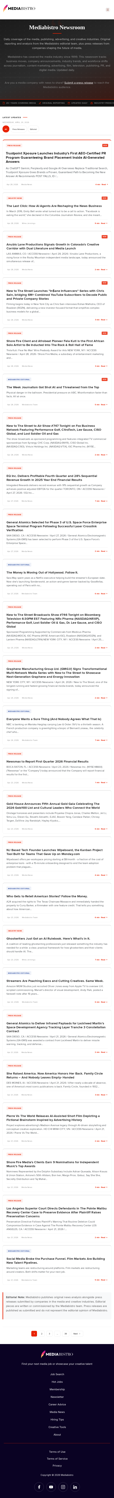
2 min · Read (101, 269)
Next (77, 1334)
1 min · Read (101, 782)
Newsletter (57, 1396)
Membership (57, 1389)
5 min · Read (101, 404)
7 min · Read (101, 501)
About (57, 1434)
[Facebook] (39, 1487)
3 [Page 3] (49, 1334)
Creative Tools (57, 1427)
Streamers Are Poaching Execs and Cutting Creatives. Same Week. (55, 980)
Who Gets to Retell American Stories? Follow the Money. (47, 896)
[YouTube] (51, 1487)
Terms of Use (57, 1451)
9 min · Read (101, 223)
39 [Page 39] (66, 1334)
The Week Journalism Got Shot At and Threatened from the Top (52, 387)
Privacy (57, 1465)
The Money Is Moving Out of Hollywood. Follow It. (42, 572)
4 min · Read (102, 184)
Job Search (57, 1374)
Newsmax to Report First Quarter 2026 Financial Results (47, 761)
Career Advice (57, 1404)
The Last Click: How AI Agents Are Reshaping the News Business (54, 205)
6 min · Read (101, 593)
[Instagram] (63, 1487)
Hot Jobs (57, 1381)
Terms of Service (57, 1458)
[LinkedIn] (75, 1487)
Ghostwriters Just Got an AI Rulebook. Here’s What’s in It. (48, 938)
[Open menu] (107, 10)
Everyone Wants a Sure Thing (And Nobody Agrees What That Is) (53, 718)
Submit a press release (78, 82)
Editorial (33, 129)
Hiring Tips (57, 1419)
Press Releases (18, 129)
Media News (57, 1412)
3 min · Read (101, 319)
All (6, 129)
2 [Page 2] (41, 1334)
